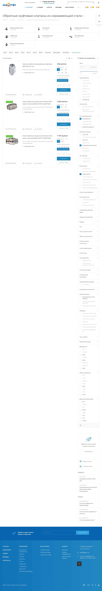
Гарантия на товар (45, 554)
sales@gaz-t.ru (85, 552)
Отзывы (21, 556)
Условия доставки (45, 552)
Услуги (64, 546)
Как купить (44, 546)
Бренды (6, 557)
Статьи (80, 497)
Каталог (6, 546)
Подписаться (82, 532)
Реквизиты (22, 564)
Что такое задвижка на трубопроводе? (86, 504)
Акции (5, 553)
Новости (81, 472)
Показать (91, 425)
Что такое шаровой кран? (87, 520)
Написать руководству (26, 571)
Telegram (79, 564)
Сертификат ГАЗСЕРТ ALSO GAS (87, 480)
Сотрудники (22, 566)
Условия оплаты (45, 550)
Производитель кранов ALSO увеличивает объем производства (88, 489)
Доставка (65, 550)
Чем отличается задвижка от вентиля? (88, 512)
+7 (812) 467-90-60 (48, 1)
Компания (7, 550)
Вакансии (22, 569)
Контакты (6, 560)
